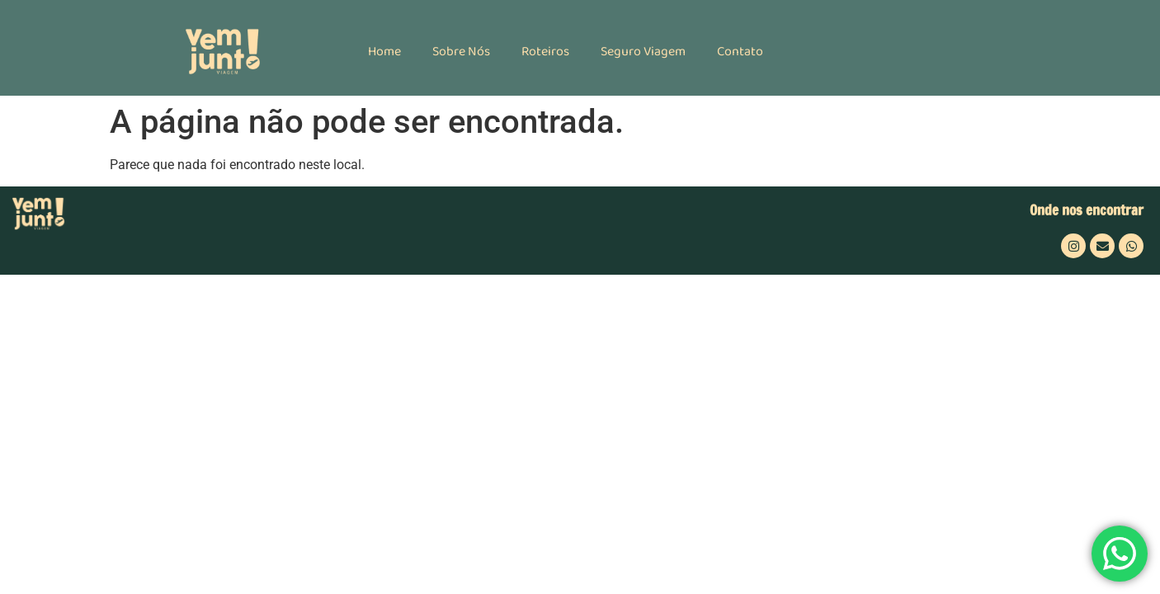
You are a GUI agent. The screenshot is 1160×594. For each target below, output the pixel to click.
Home (384, 51)
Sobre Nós (461, 51)
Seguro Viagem (643, 51)
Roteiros (545, 51)
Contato (740, 51)
